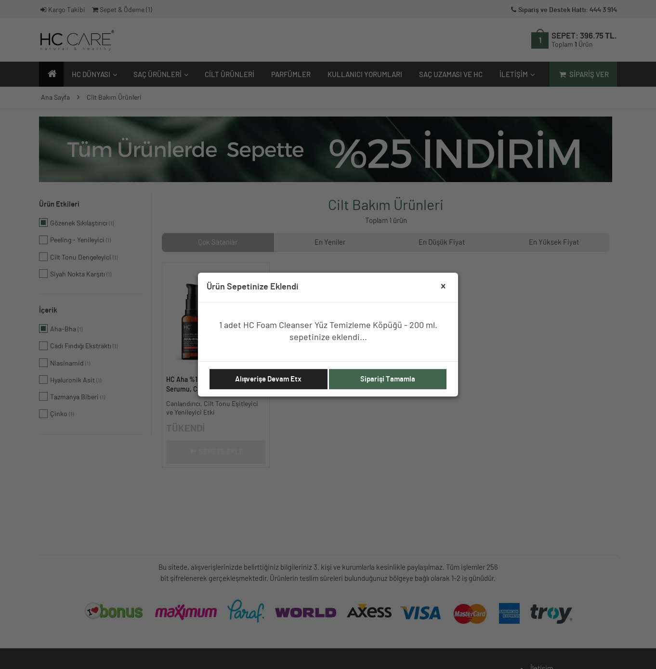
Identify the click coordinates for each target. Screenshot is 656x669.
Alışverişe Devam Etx (268, 379)
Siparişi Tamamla (387, 379)
